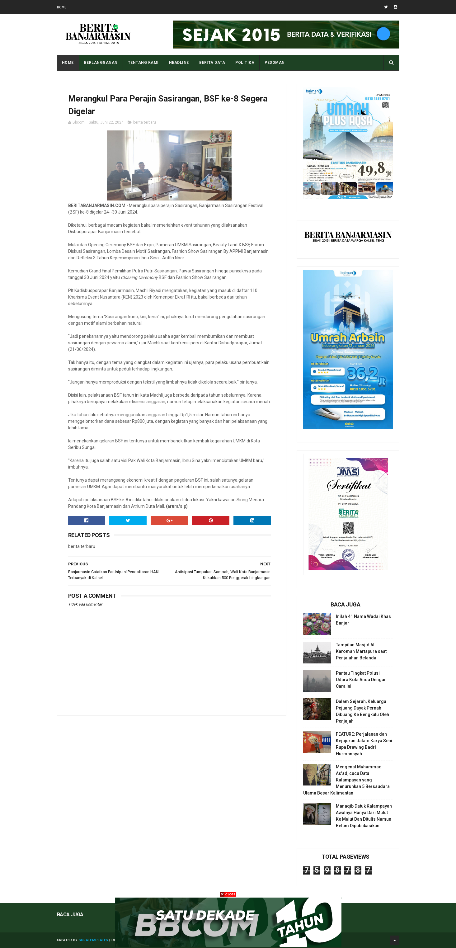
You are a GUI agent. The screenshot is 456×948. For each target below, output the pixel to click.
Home (62, 7)
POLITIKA (244, 62)
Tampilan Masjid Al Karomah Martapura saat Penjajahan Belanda (361, 651)
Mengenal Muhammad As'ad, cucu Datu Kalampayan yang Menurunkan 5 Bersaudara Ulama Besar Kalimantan (346, 779)
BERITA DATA (212, 62)
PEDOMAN (275, 62)
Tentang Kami (143, 62)
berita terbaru (144, 122)
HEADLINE (179, 62)
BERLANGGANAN (101, 62)
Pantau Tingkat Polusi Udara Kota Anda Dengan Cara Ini (361, 680)
